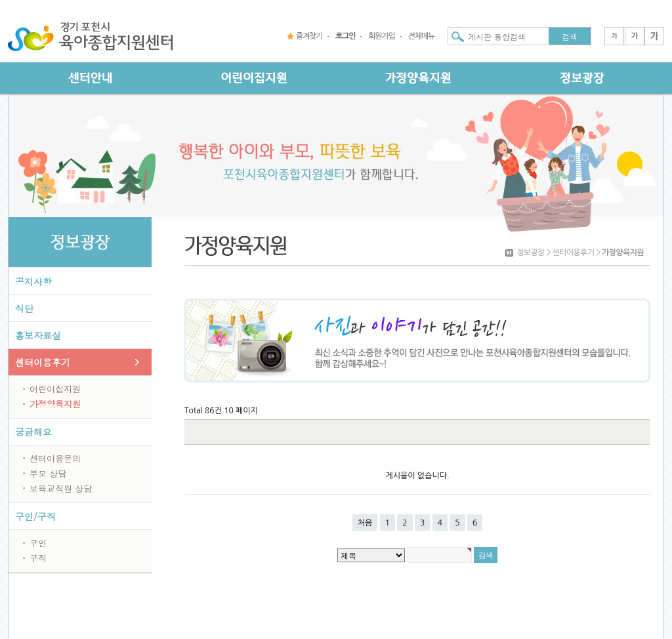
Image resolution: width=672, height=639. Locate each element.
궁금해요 (33, 431)
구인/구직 (35, 516)
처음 (365, 523)
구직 (38, 558)
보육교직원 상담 (61, 488)
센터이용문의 (55, 458)
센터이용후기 (42, 362)
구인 (38, 543)
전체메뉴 (421, 36)
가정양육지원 (55, 404)
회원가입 (381, 36)
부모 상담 (48, 473)
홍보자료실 (38, 335)
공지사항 (33, 281)
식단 (24, 308)
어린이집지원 (55, 388)
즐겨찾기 (309, 36)
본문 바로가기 (0, 0)
